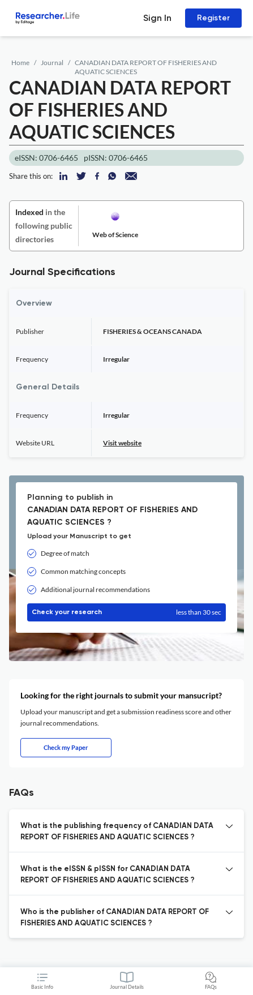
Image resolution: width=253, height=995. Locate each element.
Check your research (126, 612)
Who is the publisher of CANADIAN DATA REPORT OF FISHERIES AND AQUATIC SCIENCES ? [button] (114, 917)
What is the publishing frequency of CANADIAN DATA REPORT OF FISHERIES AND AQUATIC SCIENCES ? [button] (116, 831)
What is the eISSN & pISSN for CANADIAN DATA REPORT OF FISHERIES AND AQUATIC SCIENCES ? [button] (107, 874)
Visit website (122, 443)
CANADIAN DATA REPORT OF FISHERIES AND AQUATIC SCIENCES (146, 67)
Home (20, 62)
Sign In (157, 17)
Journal (52, 62)
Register (213, 18)
